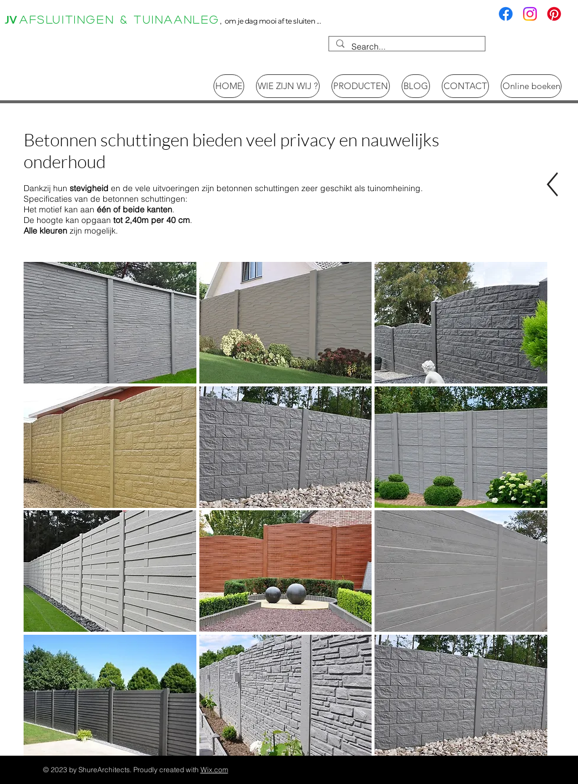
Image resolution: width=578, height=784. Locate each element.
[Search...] (406, 47)
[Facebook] (506, 14)
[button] (110, 322)
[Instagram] (530, 14)
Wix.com (214, 769)
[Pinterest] (554, 14)
